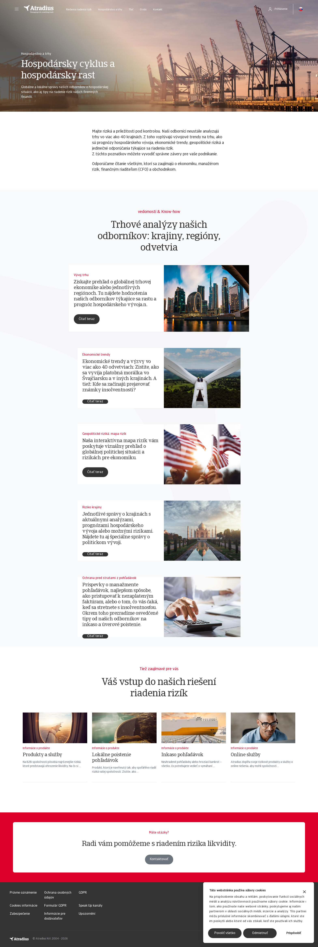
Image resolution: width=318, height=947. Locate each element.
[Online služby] (263, 753)
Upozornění (87, 914)
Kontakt (157, 9)
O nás (143, 9)
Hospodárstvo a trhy (110, 9)
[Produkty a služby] (55, 753)
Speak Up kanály (90, 905)
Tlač (131, 9)
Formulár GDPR (55, 905)
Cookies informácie (23, 905)
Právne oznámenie (23, 892)
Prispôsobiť (293, 933)
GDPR (83, 892)
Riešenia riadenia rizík (79, 9)
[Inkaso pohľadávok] (193, 753)
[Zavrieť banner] (304, 892)
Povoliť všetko (224, 933)
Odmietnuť (260, 933)
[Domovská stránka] (39, 9)
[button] (17, 9)
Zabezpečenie (20, 914)
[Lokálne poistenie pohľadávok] (124, 753)
